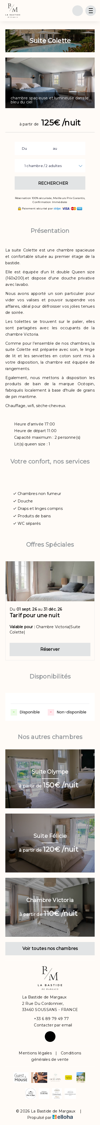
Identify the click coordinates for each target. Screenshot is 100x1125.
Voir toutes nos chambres (50, 948)
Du (24, 148)
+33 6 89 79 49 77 (48, 1018)
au (55, 148)
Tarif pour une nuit (35, 615)
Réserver (50, 649)
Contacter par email (50, 1025)
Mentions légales (35, 1053)
